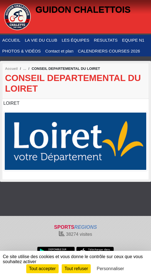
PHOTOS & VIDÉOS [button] (21, 51)
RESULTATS (106, 40)
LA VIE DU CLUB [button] (41, 40)
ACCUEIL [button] (11, 40)
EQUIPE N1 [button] (133, 40)
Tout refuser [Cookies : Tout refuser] (76, 268)
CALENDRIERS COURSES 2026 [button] (109, 51)
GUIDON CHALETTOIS (83, 9)
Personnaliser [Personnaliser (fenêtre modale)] (110, 268)
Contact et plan (59, 51)
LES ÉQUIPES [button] (75, 40)
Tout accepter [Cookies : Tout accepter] (42, 268)
